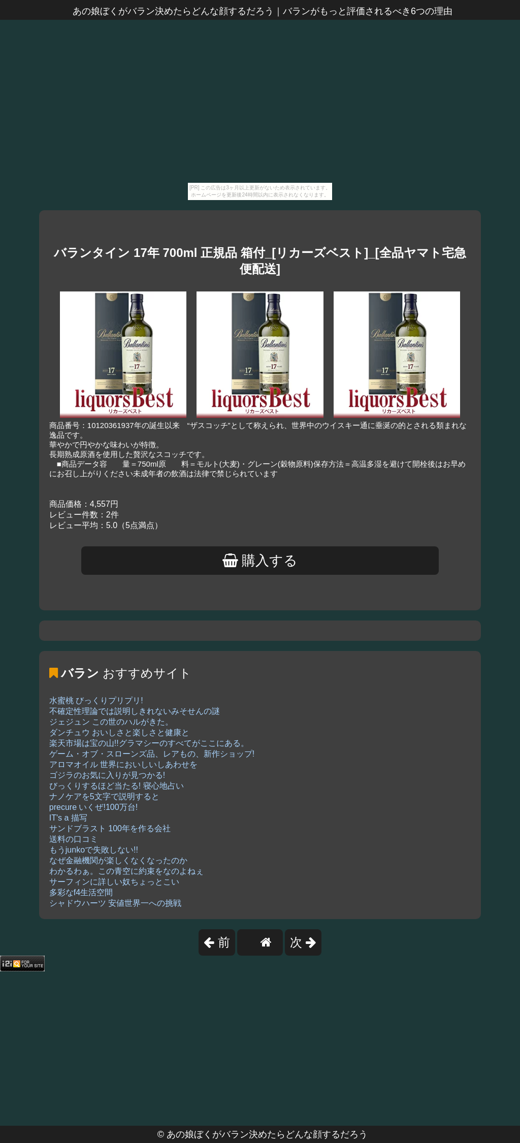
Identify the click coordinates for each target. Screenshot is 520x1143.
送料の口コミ (73, 839)
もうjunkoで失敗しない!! (93, 849)
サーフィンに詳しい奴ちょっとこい (114, 881)
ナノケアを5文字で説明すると (104, 796)
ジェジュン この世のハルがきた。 (111, 721)
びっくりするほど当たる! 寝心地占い (116, 785)
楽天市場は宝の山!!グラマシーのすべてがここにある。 (149, 743)
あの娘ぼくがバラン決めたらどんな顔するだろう (267, 1134)
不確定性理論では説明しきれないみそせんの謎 (134, 711)
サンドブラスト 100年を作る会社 (110, 828)
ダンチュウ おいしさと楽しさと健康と (119, 732)
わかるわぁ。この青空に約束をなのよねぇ (126, 871)
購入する (260, 560)
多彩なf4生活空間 (81, 892)
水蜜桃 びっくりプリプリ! (96, 700)
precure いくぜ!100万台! (93, 807)
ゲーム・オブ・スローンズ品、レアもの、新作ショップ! (151, 753)
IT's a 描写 (68, 817)
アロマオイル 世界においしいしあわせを (123, 764)
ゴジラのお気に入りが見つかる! (107, 775)
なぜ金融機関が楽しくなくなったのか (118, 860)
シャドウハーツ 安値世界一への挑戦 (115, 903)
